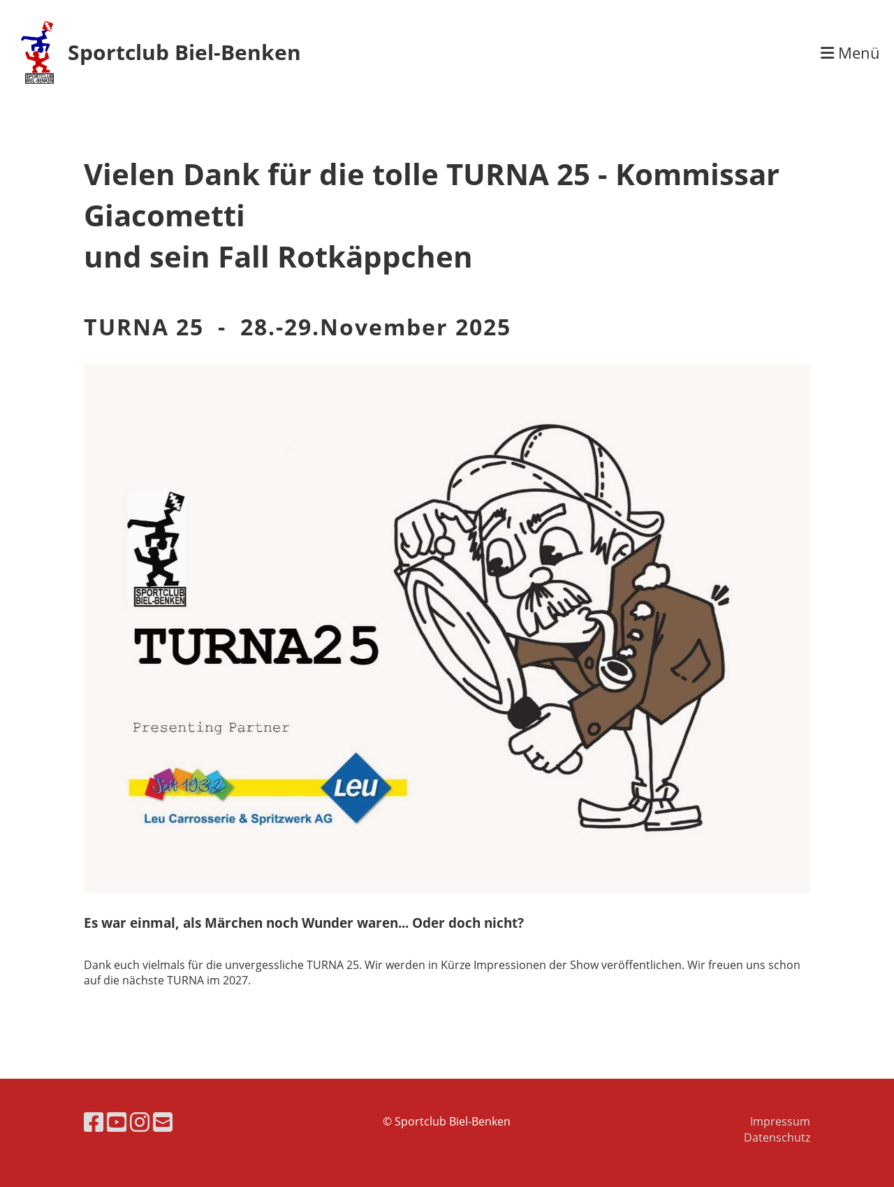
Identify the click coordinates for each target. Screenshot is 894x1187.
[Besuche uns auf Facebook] (93, 1122)
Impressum (780, 1121)
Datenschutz (777, 1137)
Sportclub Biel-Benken (184, 52)
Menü (850, 52)
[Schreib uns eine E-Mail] (163, 1122)
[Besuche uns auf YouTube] (116, 1122)
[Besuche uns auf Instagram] (139, 1122)
